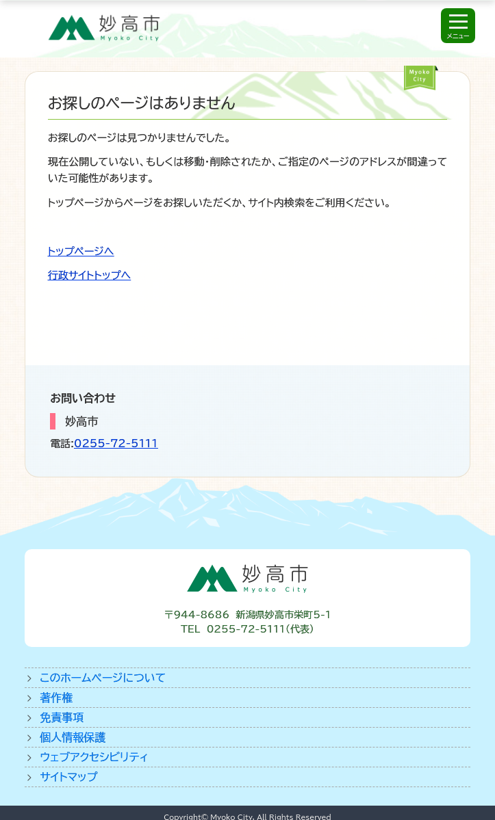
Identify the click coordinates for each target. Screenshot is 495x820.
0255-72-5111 (116, 443)
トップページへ (81, 251)
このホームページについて (103, 677)
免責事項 (62, 717)
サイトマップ (68, 776)
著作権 (56, 697)
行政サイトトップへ (89, 275)
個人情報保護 (72, 737)
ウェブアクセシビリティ (94, 757)
